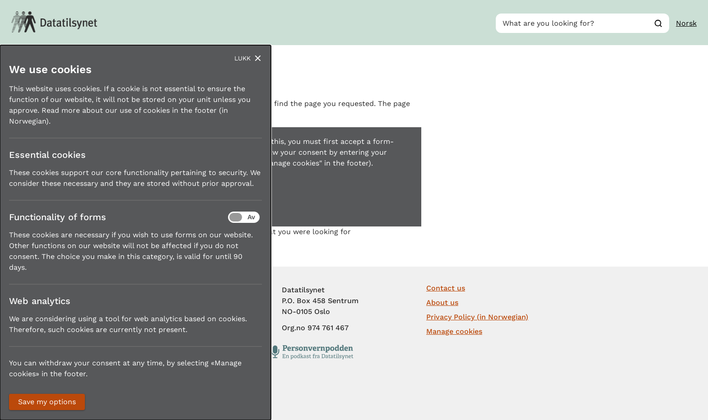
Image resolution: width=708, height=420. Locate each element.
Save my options (47, 401)
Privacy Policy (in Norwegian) (477, 317)
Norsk (686, 23)
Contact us (445, 288)
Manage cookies (454, 331)
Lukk (242, 58)
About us (442, 302)
